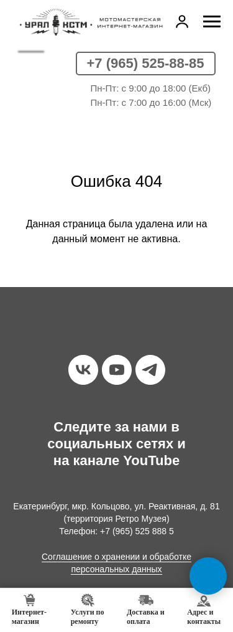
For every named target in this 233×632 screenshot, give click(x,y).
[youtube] (117, 370)
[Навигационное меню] (212, 22)
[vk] (83, 370)
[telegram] (150, 370)
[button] (182, 21)
